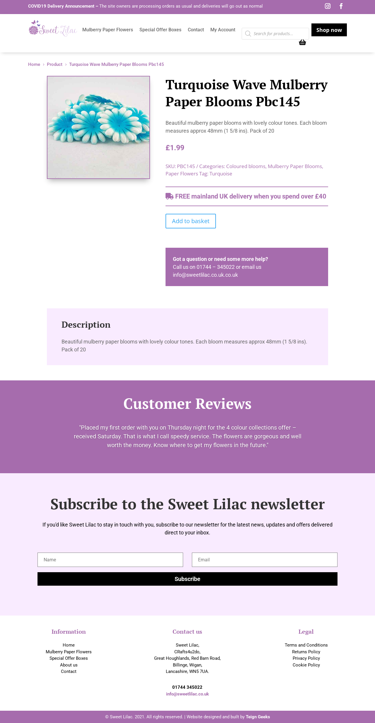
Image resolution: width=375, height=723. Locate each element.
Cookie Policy (306, 665)
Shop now (329, 29)
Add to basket (190, 221)
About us (69, 665)
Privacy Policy (306, 658)
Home (69, 645)
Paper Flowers (182, 173)
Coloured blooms (245, 166)
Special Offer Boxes (160, 30)
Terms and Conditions (306, 645)
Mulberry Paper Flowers (107, 30)
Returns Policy (306, 651)
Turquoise (220, 173)
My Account (222, 30)
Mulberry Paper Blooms (295, 166)
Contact (196, 30)
